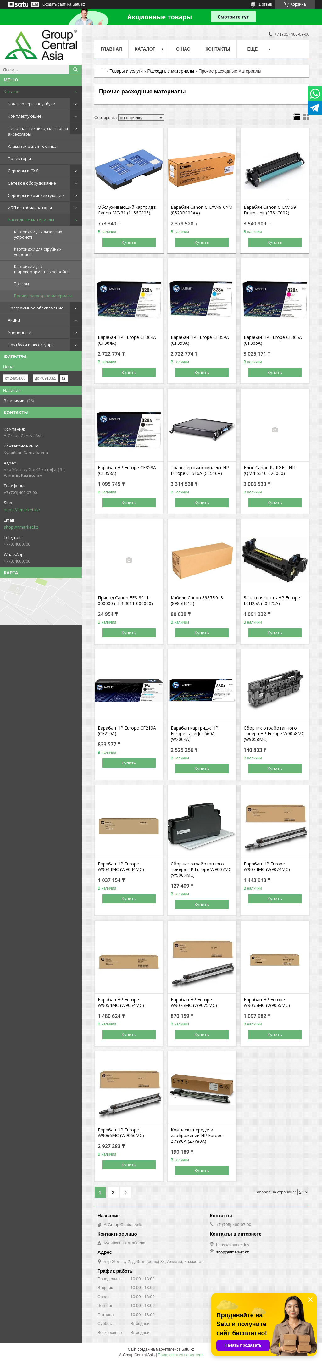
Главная (111, 49)
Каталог (12, 91)
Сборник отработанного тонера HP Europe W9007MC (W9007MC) (201, 869)
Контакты (217, 49)
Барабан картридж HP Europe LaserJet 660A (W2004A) (194, 733)
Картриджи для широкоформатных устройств (42, 269)
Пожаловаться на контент (180, 1355)
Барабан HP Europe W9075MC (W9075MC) (194, 1002)
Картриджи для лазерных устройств (38, 234)
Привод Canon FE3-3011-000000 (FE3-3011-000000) (125, 600)
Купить (129, 242)
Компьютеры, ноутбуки (31, 104)
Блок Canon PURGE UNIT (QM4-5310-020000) (270, 470)
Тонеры (21, 283)
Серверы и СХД (23, 171)
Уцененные (19, 332)
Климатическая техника (32, 146)
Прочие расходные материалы (43, 295)
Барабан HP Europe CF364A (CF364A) (127, 340)
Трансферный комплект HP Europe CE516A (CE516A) (200, 470)
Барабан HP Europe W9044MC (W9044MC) (121, 866)
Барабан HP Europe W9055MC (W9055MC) (267, 1002)
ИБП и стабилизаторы (30, 207)
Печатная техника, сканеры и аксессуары (38, 131)
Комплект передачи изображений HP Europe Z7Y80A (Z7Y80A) (197, 1135)
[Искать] (75, 69)
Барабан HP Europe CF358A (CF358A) (127, 470)
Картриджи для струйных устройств (37, 252)
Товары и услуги (126, 71)
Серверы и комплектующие (36, 195)
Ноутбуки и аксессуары (31, 344)
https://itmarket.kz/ (22, 510)
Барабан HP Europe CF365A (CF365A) (273, 340)
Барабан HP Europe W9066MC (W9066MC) (121, 1132)
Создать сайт (54, 4)
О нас (183, 49)
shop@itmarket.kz (21, 527)
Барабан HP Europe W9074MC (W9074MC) (267, 866)
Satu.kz (187, 1349)
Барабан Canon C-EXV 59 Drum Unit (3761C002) (270, 210)
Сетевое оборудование (32, 183)
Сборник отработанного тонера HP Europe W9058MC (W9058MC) (274, 733)
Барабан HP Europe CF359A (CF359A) (200, 340)
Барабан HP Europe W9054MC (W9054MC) (121, 1002)
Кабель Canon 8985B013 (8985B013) (197, 600)
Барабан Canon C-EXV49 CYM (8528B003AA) (201, 210)
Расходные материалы (31, 220)
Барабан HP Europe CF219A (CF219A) (127, 730)
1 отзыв (265, 4)
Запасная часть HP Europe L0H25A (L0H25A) (272, 600)
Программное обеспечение (36, 308)
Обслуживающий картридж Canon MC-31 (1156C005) (127, 210)
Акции (14, 320)
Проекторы (19, 158)
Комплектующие (25, 116)
